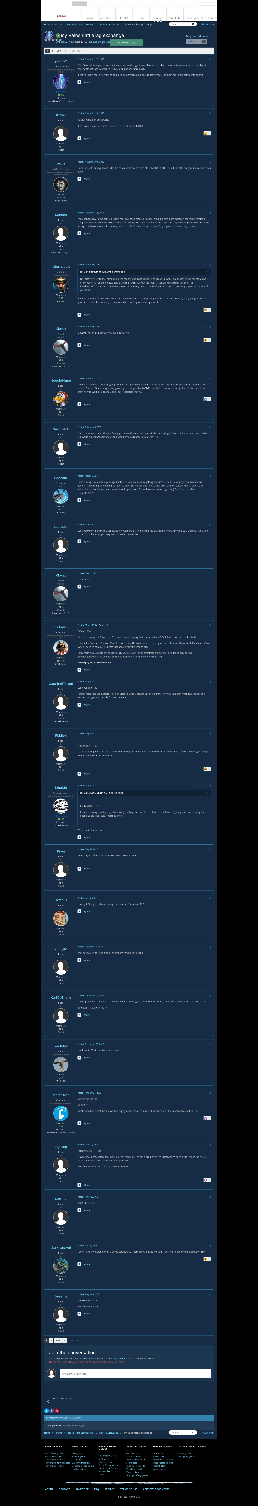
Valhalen (61, 627)
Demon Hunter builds (136, 1459)
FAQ (96, 1489)
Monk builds (131, 1462)
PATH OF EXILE (53, 1446)
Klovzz (61, 329)
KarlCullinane (61, 997)
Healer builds (159, 1466)
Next (59, 51)
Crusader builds (133, 1456)
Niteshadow (61, 267)
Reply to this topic (126, 42)
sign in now (120, 1358)
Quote (87, 82)
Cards (101, 1474)
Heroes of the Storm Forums (81, 24)
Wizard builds (132, 1472)
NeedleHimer (61, 380)
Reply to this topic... (74, 1373)
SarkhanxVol (61, 1248)
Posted (90, 59)
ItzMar (61, 115)
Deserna (60, 1296)
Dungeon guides (187, 1456)
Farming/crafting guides (137, 1475)
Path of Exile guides (54, 1453)
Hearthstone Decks (107, 1455)
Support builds (159, 1469)
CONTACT (64, 1489)
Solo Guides (104, 1471)
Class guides (78, 1453)
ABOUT (49, 1489)
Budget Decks (105, 1462)
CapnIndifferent (61, 684)
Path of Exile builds (54, 1456)
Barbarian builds (133, 1453)
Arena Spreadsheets (108, 1465)
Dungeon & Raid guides (83, 1466)
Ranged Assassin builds (163, 1459)
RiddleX (61, 735)
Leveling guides (79, 1469)
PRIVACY (109, 1489)
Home (48, 24)
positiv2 (61, 61)
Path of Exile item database (57, 1462)
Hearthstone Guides (108, 1468)
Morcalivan (60, 1095)
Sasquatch (61, 429)
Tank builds (158, 1453)
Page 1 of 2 (76, 51)
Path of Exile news (53, 1459)
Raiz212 (61, 1199)
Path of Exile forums (54, 1466)
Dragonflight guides (81, 1462)
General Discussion (110, 24)
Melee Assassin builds (163, 1462)
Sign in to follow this (198, 36)
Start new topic (97, 42)
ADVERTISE (82, 1489)
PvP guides (77, 1459)
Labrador (61, 527)
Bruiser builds (159, 1456)
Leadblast (60, 1046)
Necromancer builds (135, 1466)
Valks (61, 164)
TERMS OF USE (128, 1489)
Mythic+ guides (79, 1456)
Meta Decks (104, 1458)
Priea (61, 851)
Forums (60, 24)
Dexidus (61, 900)
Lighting (61, 1147)
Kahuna (61, 215)
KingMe (61, 788)
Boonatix (61, 478)
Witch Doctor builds (135, 1469)
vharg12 (61, 949)
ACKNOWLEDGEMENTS (156, 1489)
